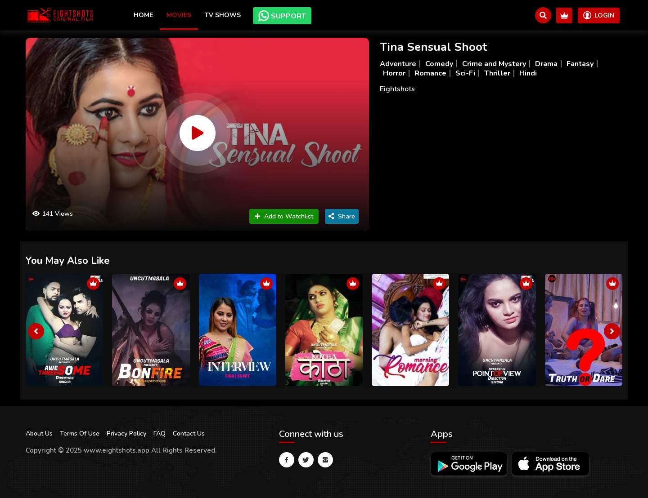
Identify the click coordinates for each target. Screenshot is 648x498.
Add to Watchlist (284, 216)
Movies (178, 15)
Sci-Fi (465, 73)
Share (341, 216)
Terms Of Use (79, 433)
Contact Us (189, 433)
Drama (546, 64)
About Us (39, 433)
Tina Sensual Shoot (433, 47)
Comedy (439, 64)
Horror (394, 73)
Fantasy (580, 64)
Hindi (528, 73)
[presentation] (36, 331)
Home (143, 15)
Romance (430, 73)
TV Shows (223, 15)
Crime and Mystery (494, 64)
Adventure (398, 64)
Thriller (497, 73)
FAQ (159, 433)
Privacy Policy (126, 433)
